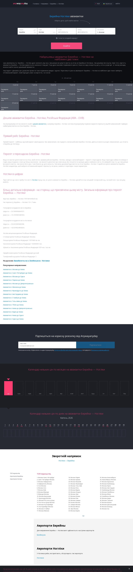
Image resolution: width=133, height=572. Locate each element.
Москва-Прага (106, 486)
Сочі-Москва (42, 486)
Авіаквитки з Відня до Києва (13, 312)
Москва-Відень (75, 490)
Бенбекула (41, 535)
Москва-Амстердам (108, 488)
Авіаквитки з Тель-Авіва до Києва (15, 301)
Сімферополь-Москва (45, 484)
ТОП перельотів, (15, 473)
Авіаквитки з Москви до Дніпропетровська (18, 284)
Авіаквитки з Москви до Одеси (14, 276)
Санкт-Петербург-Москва (46, 480)
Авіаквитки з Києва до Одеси (13, 315)
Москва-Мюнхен (44, 511)
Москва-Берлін (75, 511)
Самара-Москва (75, 504)
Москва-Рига (75, 488)
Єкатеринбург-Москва (46, 507)
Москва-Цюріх (106, 498)
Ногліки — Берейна (66, 461)
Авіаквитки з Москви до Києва (14, 269)
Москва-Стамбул (44, 509)
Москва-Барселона (108, 482)
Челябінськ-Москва (108, 496)
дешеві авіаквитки (39, 124)
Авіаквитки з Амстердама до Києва (15, 294)
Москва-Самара (75, 500)
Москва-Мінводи (43, 492)
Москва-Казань (75, 496)
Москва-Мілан (106, 494)
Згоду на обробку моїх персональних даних (68, 350)
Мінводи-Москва (43, 494)
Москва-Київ (42, 490)
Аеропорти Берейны (16, 476)
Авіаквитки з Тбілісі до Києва (13, 305)
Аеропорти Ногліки (16, 479)
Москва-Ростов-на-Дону (46, 500)
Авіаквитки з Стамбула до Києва (14, 298)
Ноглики (40, 558)
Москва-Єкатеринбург (46, 504)
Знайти (66, 46)
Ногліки (34, 180)
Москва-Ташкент (107, 500)
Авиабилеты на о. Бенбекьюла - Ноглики (32, 261)
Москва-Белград (107, 507)
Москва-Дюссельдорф (109, 504)
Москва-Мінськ (75, 507)
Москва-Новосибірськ (109, 477)
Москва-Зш (105, 509)
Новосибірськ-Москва (109, 480)
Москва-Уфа (74, 494)
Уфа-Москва (74, 509)
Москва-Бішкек (107, 502)
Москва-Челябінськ (108, 492)
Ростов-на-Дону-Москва (46, 502)
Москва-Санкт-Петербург (46, 477)
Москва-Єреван (75, 480)
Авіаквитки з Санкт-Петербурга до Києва (17, 273)
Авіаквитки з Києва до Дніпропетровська (17, 308)
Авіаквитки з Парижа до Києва (14, 280)
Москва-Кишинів (76, 482)
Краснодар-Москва (45, 498)
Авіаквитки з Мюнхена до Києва (14, 287)
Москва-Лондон (76, 492)
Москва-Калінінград (108, 484)
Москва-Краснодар (45, 496)
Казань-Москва (75, 502)
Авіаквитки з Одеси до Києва (13, 319)
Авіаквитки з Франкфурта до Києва (15, 291)
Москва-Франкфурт (77, 484)
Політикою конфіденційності (100, 350)
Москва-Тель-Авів (76, 486)
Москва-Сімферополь (45, 482)
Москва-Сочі (42, 488)
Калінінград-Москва (108, 490)
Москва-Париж (75, 477)
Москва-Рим (74, 498)
